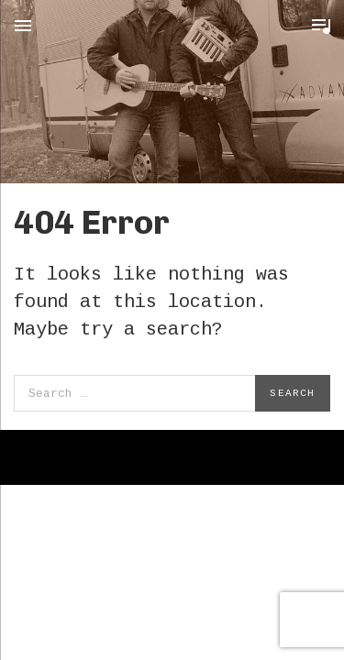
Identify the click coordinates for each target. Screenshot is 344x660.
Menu (23, 26)
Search (292, 393)
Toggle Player (321, 26)
